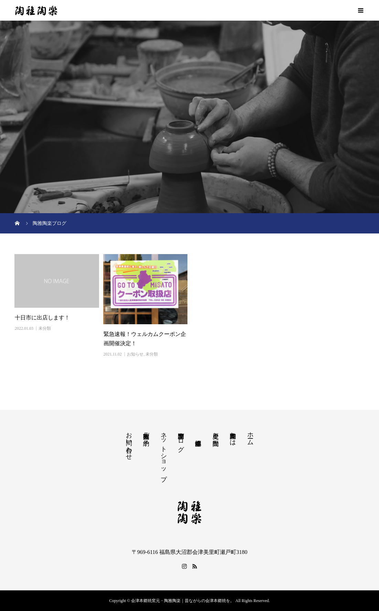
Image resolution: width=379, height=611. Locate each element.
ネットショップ (163, 453)
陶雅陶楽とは (232, 435)
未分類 (45, 328)
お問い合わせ (129, 442)
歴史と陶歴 (215, 432)
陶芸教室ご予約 (146, 432)
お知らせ (135, 354)
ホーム (250, 435)
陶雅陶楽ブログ (180, 438)
